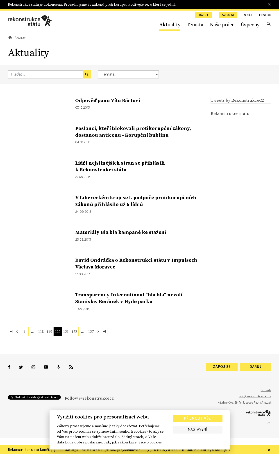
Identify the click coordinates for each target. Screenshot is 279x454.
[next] (98, 331)
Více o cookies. (150, 442)
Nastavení (197, 429)
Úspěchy (250, 24)
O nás (248, 15)
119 (49, 331)
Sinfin (238, 402)
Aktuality (169, 24)
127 (91, 331)
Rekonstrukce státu (230, 113)
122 (74, 331)
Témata (195, 24)
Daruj (203, 15)
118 (41, 331)
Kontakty (266, 390)
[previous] (17, 331)
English (265, 15)
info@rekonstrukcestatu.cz (255, 396)
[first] (11, 331)
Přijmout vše (197, 418)
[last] (104, 331)
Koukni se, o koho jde (211, 449)
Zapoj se (228, 15)
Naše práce (222, 24)
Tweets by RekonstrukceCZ (238, 100)
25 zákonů (96, 4)
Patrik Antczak (262, 402)
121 (66, 331)
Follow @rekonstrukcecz (89, 398)
